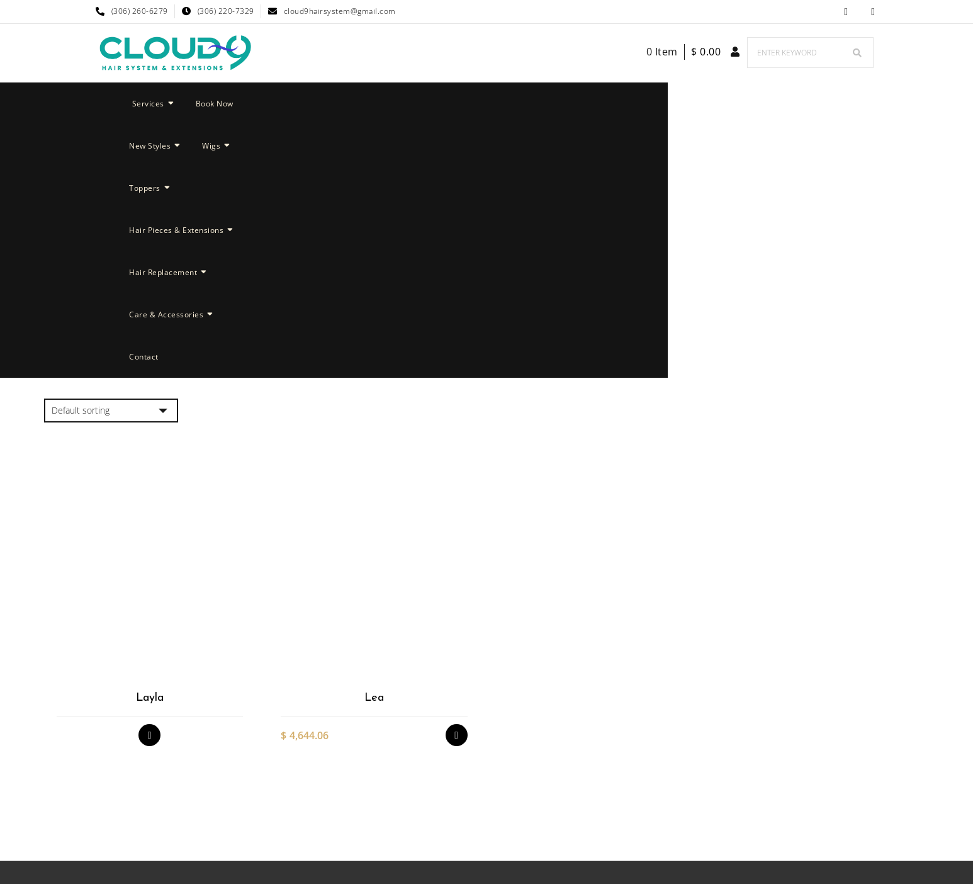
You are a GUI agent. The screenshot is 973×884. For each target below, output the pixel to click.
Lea (374, 445)
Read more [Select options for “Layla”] (149, 482)
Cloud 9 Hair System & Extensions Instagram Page (873, 11)
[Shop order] (111, 157)
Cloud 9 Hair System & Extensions (440, 813)
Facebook (846, 11)
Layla (150, 445)
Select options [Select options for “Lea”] (457, 482)
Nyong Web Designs (597, 813)
